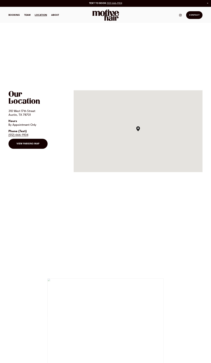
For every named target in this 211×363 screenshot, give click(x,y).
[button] (207, 3)
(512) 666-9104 (114, 3)
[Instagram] (180, 15)
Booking (14, 15)
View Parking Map (28, 144)
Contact (194, 15)
